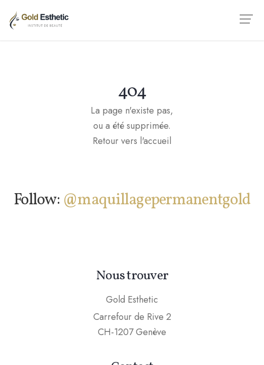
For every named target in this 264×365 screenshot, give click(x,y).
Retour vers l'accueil (132, 141)
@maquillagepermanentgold (156, 200)
